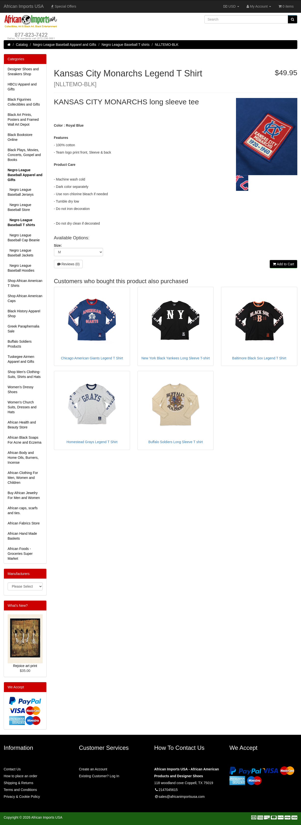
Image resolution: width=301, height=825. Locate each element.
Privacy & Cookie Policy (22, 797)
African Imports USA (24, 6)
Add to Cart (283, 264)
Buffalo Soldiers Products (20, 344)
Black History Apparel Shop (24, 313)
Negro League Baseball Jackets (20, 252)
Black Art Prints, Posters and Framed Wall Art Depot (23, 119)
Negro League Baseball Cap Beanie (24, 237)
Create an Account (93, 769)
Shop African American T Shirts (25, 283)
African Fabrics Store (24, 523)
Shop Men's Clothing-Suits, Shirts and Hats (24, 374)
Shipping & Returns (18, 783)
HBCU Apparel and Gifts (22, 86)
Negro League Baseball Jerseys (21, 192)
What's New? (18, 605)
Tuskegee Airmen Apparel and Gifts (21, 359)
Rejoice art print (25, 666)
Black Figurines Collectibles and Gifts (24, 101)
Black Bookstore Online (20, 137)
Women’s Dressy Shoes (20, 389)
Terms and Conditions (20, 790)
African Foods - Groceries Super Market (20, 553)
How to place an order (20, 776)
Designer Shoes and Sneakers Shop (23, 71)
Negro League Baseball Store (19, 207)
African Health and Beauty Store (22, 424)
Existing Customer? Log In (99, 776)
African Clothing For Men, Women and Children (23, 478)
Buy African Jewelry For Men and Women (24, 495)
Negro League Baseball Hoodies (21, 268)
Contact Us (12, 769)
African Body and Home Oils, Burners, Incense (23, 457)
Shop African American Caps (25, 298)
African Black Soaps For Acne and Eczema (24, 440)
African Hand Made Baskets (22, 536)
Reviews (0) (68, 264)
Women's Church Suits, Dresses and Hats (22, 407)
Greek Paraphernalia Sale (23, 328)
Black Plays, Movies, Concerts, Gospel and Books (24, 155)
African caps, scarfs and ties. (23, 510)
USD (231, 6)
